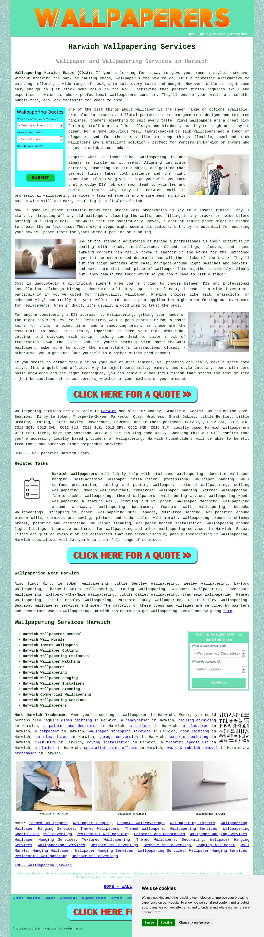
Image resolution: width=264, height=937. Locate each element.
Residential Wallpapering (102, 834)
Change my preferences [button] (194, 922)
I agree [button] (149, 922)
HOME (191, 34)
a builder (140, 726)
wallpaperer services (57, 606)
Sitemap (18, 898)
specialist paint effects (110, 748)
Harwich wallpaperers (74, 474)
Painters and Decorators (159, 834)
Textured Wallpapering (106, 840)
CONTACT (219, 34)
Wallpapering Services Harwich (62, 622)
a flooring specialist (184, 742)
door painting (194, 731)
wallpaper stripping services (120, 731)
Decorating (193, 840)
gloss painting (76, 720)
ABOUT (204, 34)
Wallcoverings (57, 834)
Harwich (109, 411)
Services (117, 898)
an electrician (52, 737)
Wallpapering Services (193, 829)
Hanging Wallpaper (215, 845)
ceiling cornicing (197, 720)
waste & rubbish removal (192, 748)
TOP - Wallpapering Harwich (43, 865)
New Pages (33, 898)
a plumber (45, 748)
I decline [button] (166, 922)
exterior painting (189, 737)
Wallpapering (234, 823)
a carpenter (47, 731)
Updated (50, 898)
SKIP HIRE (45, 742)
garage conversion (118, 737)
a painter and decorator (70, 726)
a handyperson (135, 720)
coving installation (108, 742)
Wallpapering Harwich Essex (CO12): (54, 73)
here (227, 611)
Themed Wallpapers (48, 823)
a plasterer (195, 726)
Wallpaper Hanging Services (45, 829)
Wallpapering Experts (192, 823)
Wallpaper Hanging (92, 823)
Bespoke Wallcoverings (141, 823)
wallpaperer (135, 715)
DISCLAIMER (238, 34)
